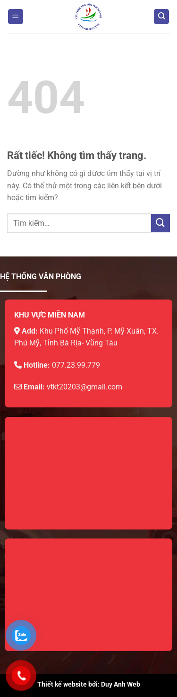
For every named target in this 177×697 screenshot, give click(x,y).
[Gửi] (160, 223)
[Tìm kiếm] (161, 17)
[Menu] (15, 17)
